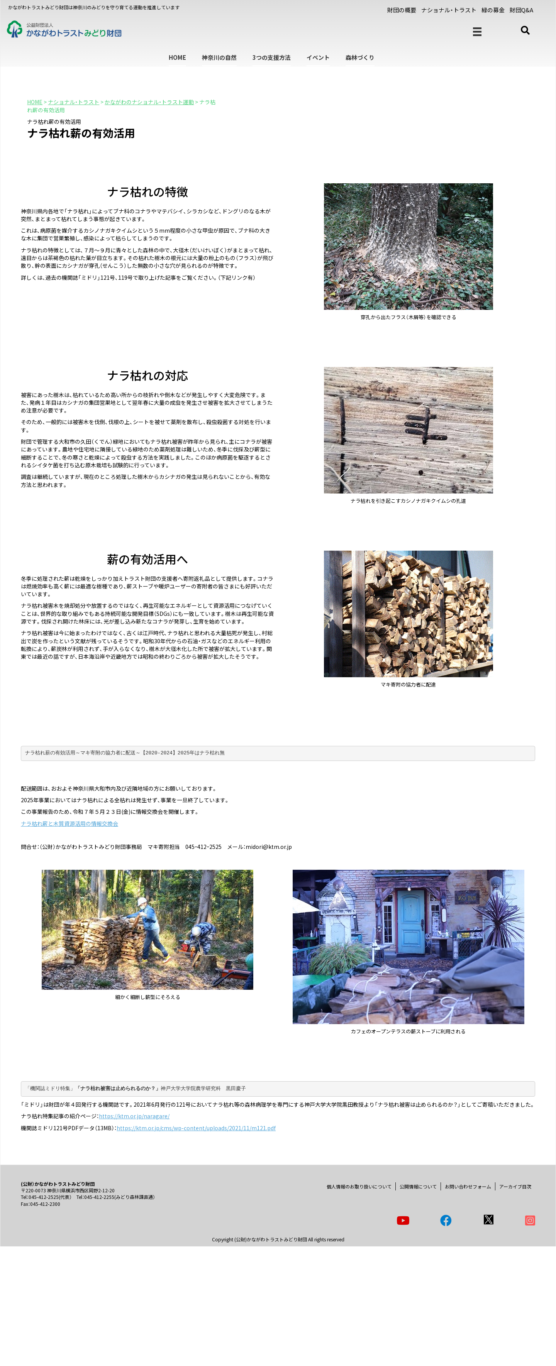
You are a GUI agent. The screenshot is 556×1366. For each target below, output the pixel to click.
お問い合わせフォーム (468, 1186)
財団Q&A (521, 10)
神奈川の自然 (219, 57)
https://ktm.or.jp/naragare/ (134, 1116)
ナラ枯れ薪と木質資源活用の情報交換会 (69, 823)
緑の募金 (493, 10)
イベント (318, 57)
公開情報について (418, 1186)
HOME (177, 57)
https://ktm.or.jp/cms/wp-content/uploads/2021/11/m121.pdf (196, 1128)
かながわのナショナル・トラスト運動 (149, 102)
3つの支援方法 (272, 57)
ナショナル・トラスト (448, 10)
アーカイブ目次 (515, 1186)
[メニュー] (477, 32)
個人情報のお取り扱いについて (359, 1186)
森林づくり (360, 57)
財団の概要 (401, 10)
